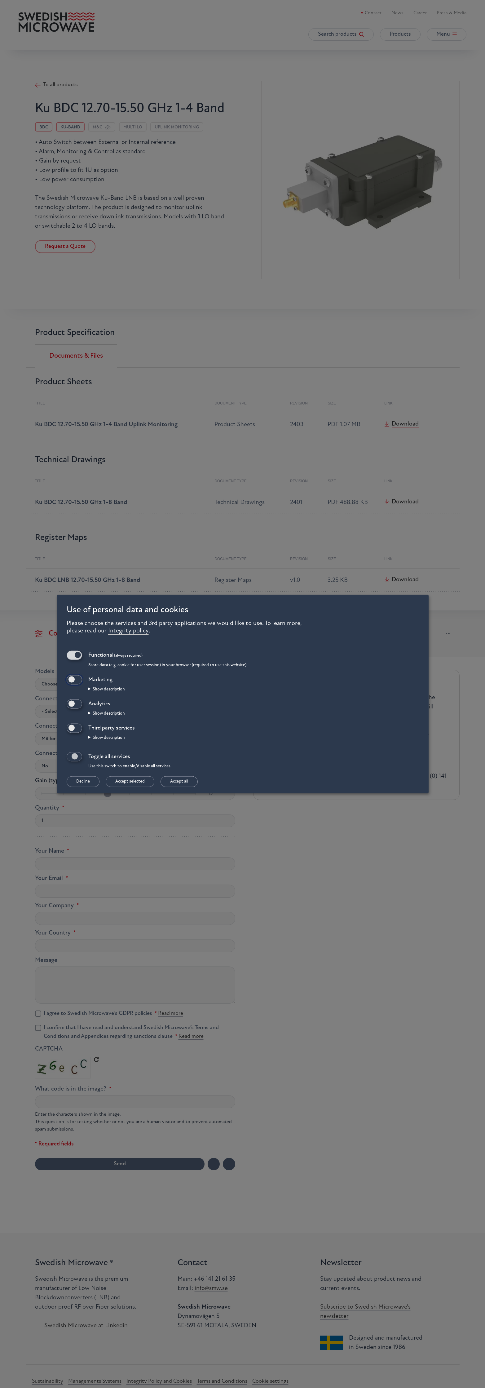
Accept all (179, 781)
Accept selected (130, 781)
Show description (109, 689)
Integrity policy (128, 630)
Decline (83, 781)
